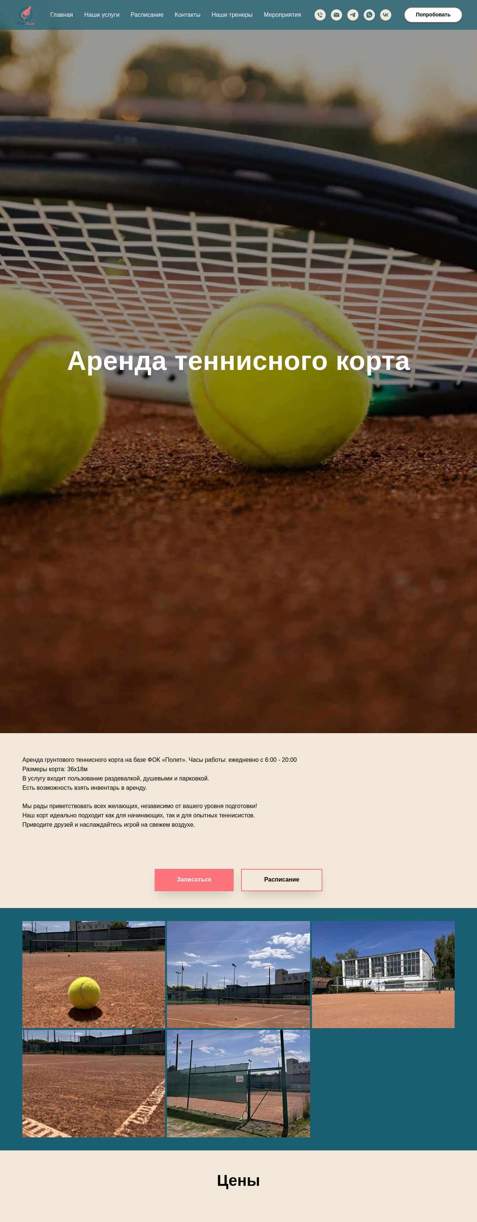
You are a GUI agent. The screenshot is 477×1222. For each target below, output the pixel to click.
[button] (281, 880)
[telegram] (352, 15)
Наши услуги (102, 15)
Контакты (187, 15)
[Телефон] (320, 15)
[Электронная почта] (336, 15)
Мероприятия (282, 15)
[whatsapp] (369, 15)
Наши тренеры (232, 15)
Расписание (147, 15)
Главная (61, 15)
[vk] (385, 15)
